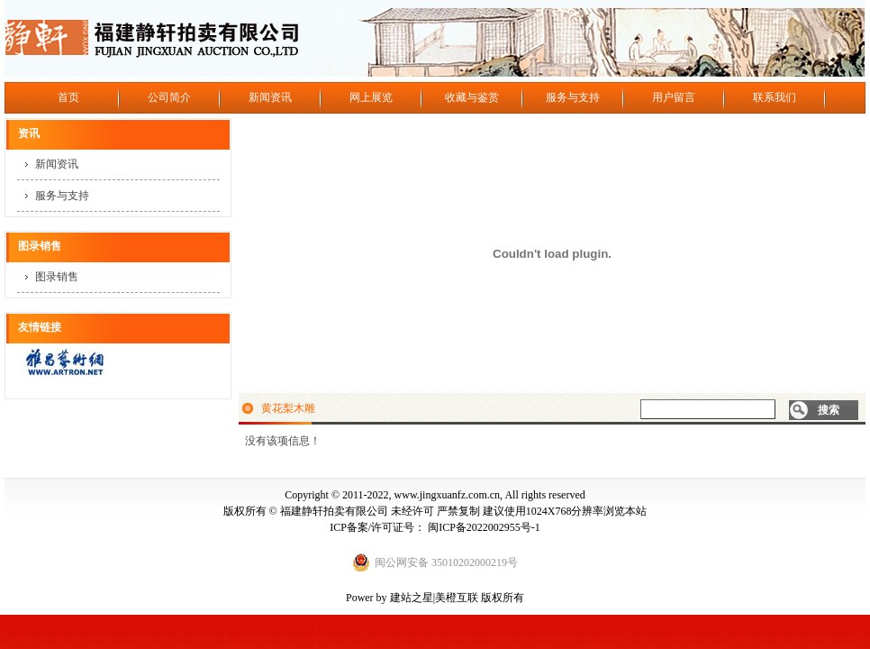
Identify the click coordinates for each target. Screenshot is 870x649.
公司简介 (169, 97)
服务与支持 (573, 97)
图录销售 (56, 276)
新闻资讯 (270, 97)
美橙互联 (456, 597)
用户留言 (673, 97)
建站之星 (411, 597)
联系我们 (774, 97)
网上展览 (371, 97)
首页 (68, 97)
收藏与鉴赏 (472, 97)
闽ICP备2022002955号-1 (484, 527)
